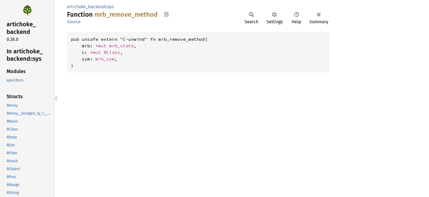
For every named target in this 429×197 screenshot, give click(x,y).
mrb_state (121, 45)
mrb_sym (105, 59)
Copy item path (166, 14)
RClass (112, 52)
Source (74, 21)
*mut (102, 45)
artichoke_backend (86, 6)
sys (111, 6)
